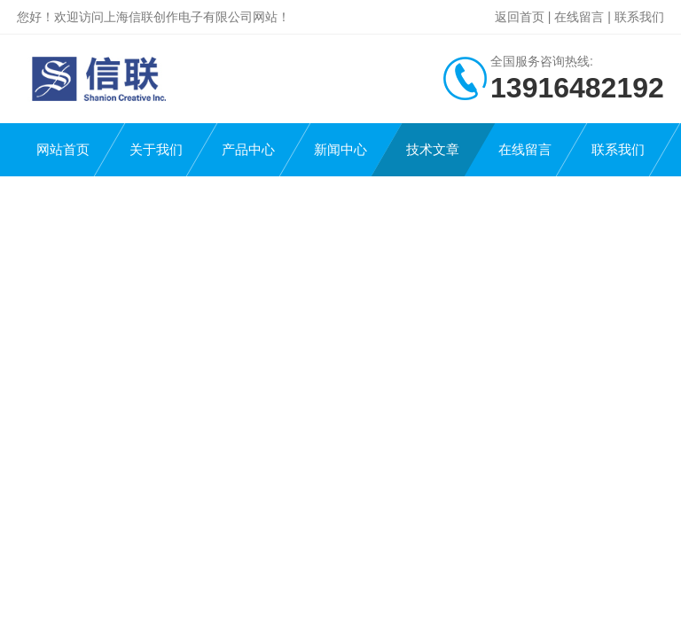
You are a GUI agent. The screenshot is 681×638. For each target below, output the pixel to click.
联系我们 (639, 17)
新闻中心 (340, 149)
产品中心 (248, 149)
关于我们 (156, 149)
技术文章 (432, 149)
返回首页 (519, 17)
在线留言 (579, 17)
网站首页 (63, 149)
